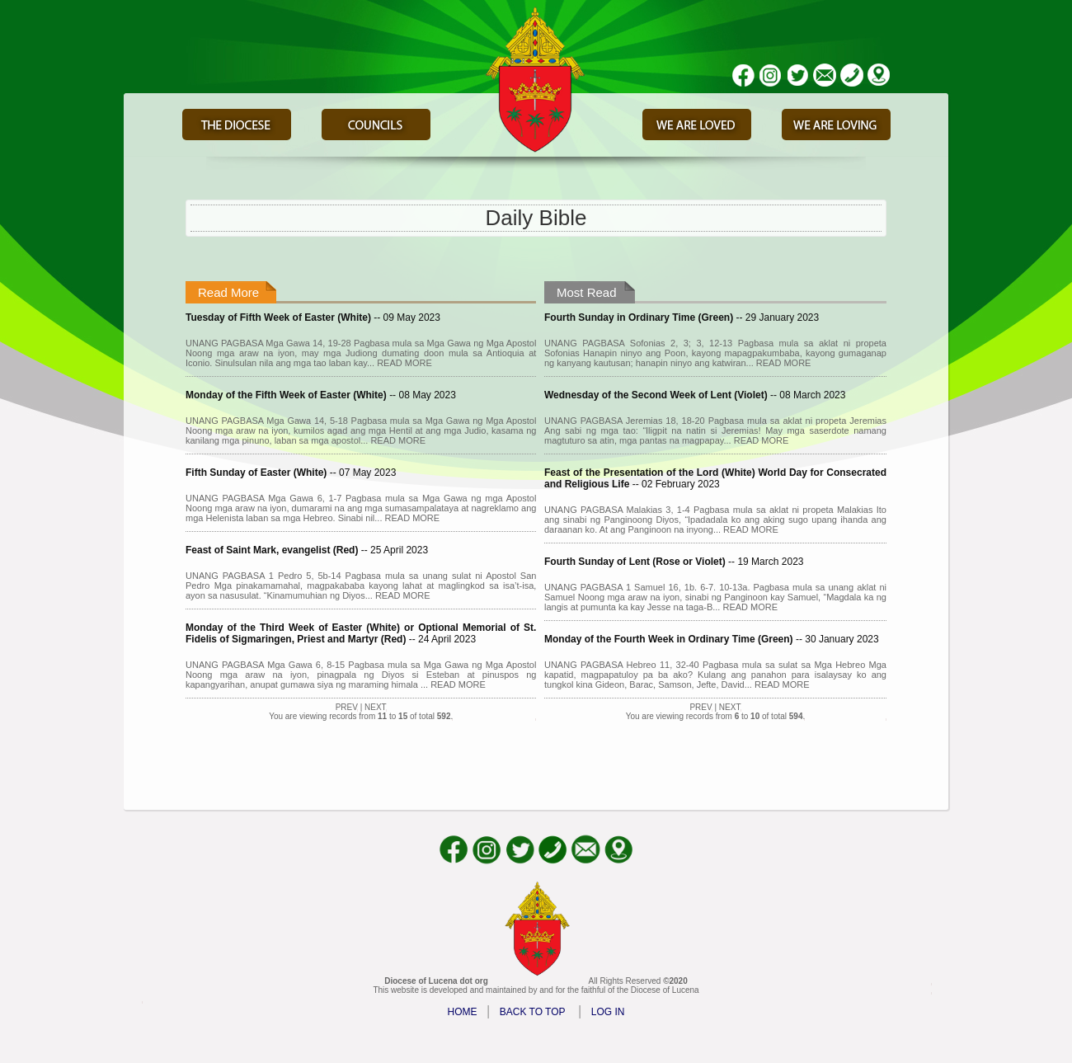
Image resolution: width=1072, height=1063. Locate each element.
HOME (462, 1012)
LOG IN (608, 1012)
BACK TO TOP (533, 1012)
